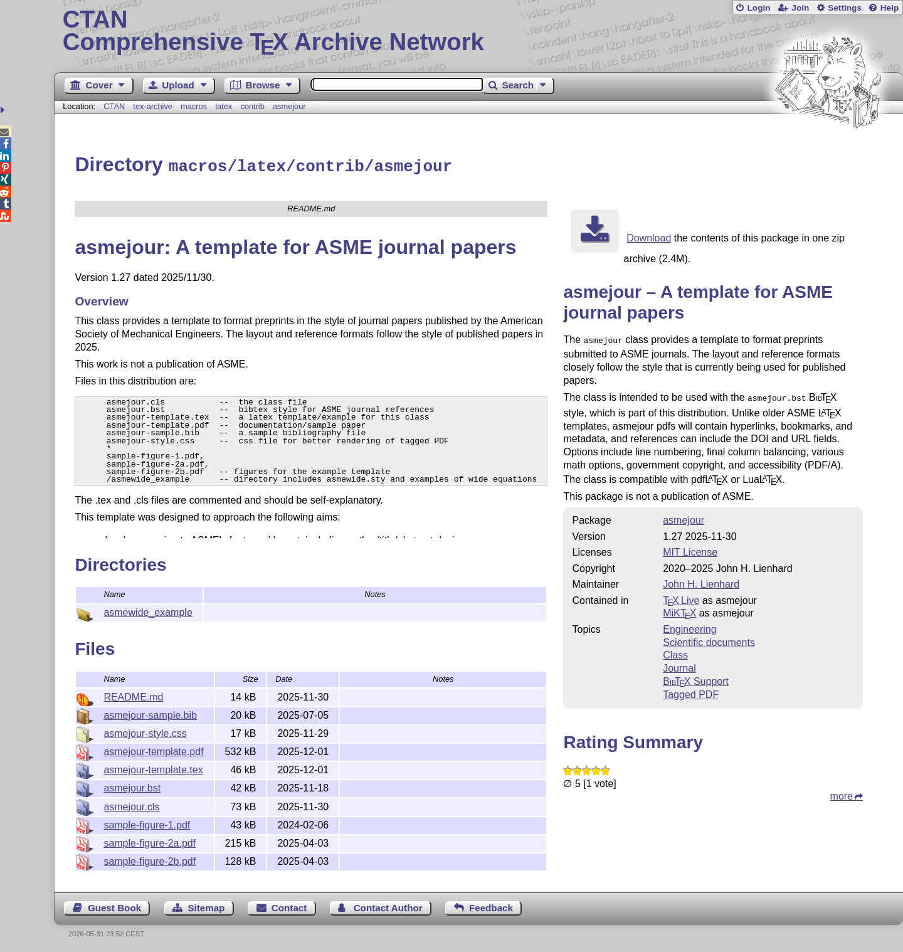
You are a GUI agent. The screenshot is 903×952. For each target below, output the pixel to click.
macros (194, 106)
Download (648, 236)
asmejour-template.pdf (153, 749)
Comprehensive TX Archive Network (479, 31)
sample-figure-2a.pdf (149, 841)
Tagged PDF (691, 690)
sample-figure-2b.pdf (149, 859)
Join (800, 8)
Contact (289, 906)
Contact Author (388, 906)
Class (675, 650)
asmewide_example (147, 610)
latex (223, 106)
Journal (679, 663)
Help (889, 8)
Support (696, 677)
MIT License (690, 547)
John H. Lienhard (701, 579)
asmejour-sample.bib (150, 713)
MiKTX (679, 608)
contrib (252, 106)
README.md (133, 695)
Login (758, 8)
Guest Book (114, 906)
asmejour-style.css (144, 731)
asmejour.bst (132, 786)
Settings (845, 8)
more (841, 791)
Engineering (689, 625)
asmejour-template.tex (153, 768)
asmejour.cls (131, 805)
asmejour (289, 106)
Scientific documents (709, 638)
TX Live (681, 596)
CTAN (114, 106)
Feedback (491, 906)
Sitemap (205, 906)
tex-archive (152, 106)
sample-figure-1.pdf (146, 823)
